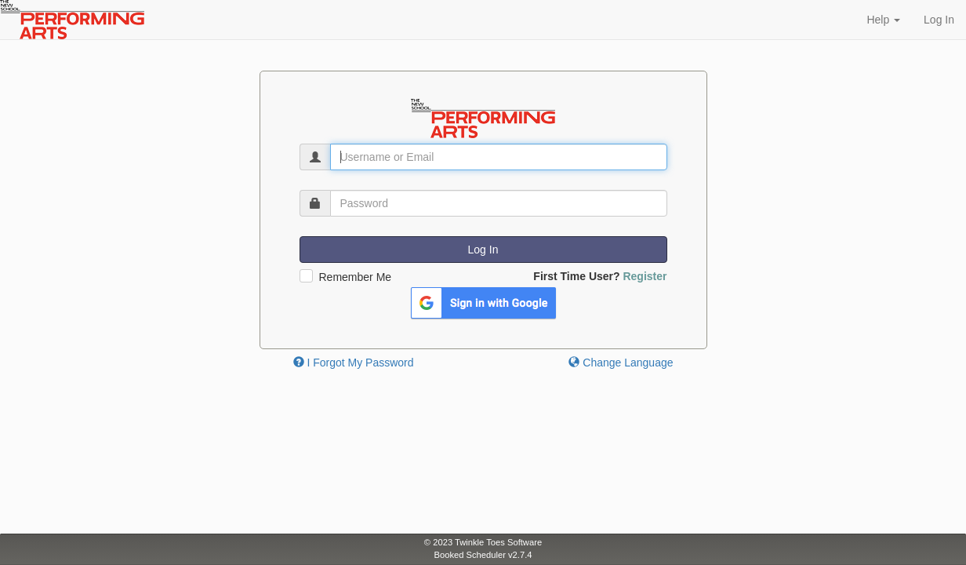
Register (644, 276)
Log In (939, 19)
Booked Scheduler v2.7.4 (483, 555)
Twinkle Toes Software (498, 542)
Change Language (620, 362)
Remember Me (355, 277)
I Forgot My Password (353, 362)
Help (883, 19)
